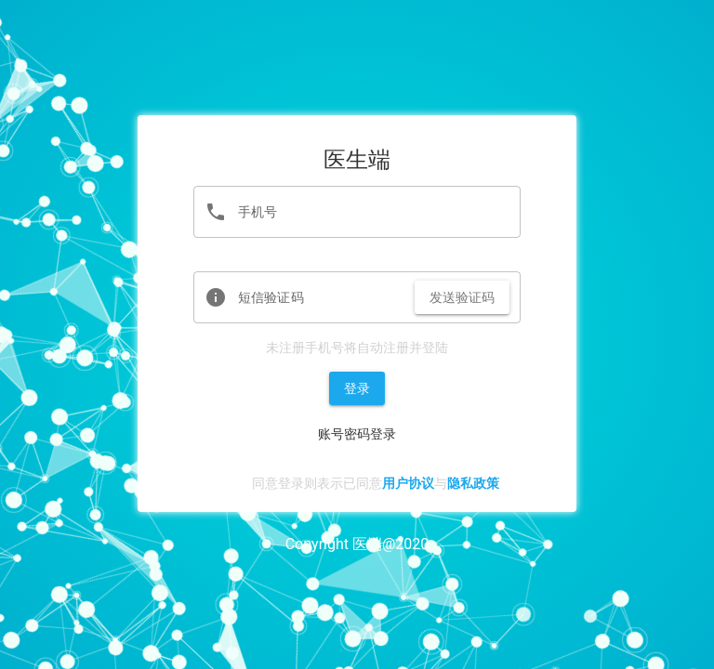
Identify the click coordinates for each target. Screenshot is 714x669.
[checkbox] (246, 484)
